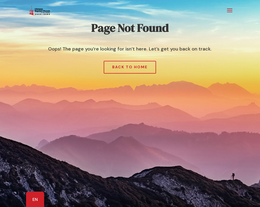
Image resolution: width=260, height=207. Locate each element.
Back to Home (130, 67)
